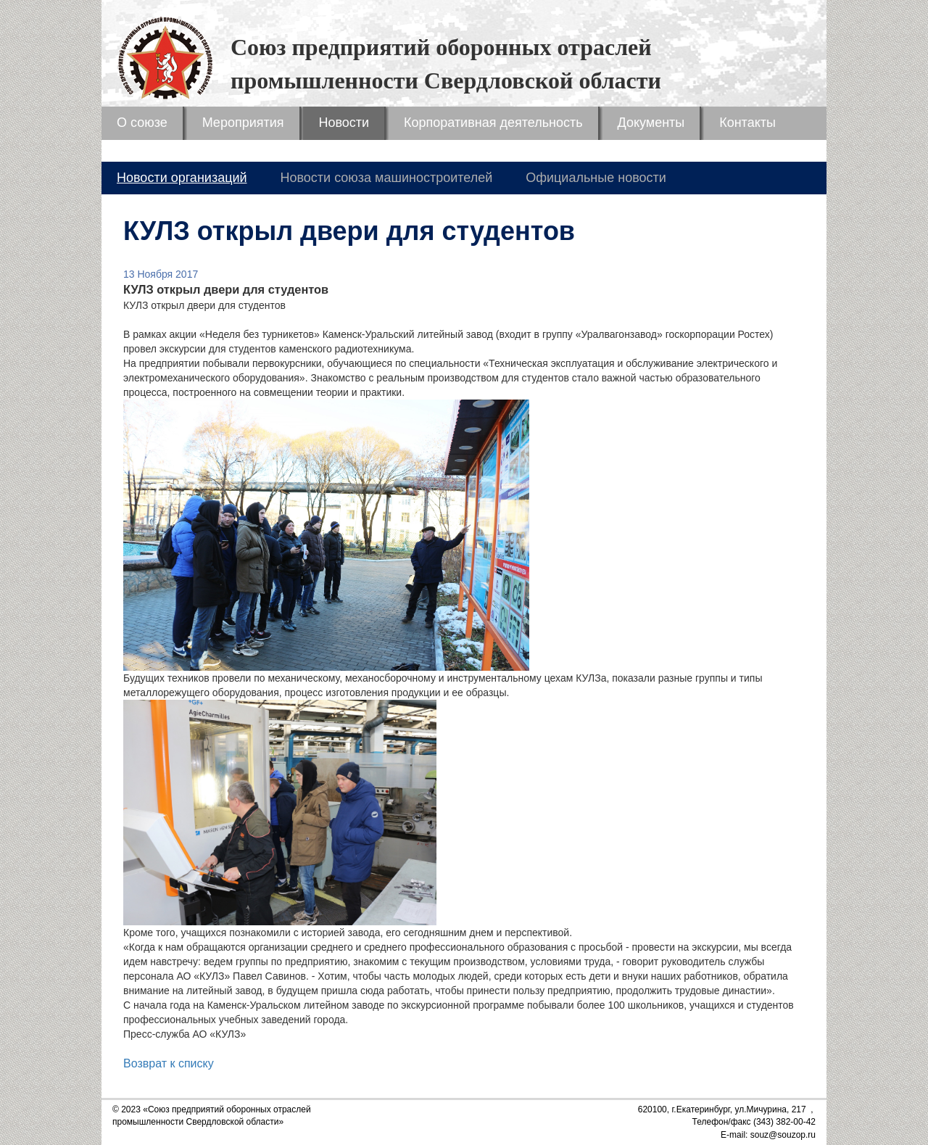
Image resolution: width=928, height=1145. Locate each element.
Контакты (747, 122)
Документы (651, 122)
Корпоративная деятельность (493, 122)
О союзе (142, 122)
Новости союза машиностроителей (386, 177)
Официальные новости (596, 177)
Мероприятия (243, 122)
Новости (343, 122)
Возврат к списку (168, 1063)
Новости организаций (182, 177)
